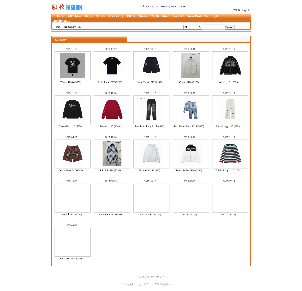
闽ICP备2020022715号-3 (151, 277)
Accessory (115, 16)
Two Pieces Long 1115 (185, 126)
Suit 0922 (186, 214)
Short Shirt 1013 (146, 214)
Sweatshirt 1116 (67, 126)
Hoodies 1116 (146, 170)
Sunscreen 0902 (68, 258)
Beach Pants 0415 (68, 170)
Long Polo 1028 (68, 214)
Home (60, 16)
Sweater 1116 (106, 126)
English (246, 10)
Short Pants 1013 (145, 82)
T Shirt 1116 (66, 82)
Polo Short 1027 (106, 82)
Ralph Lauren (160, 16)
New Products (198, 16)
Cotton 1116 (185, 82)
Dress (143, 16)
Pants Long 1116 (224, 126)
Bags (88, 16)
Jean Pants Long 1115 (146, 126)
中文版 (236, 10)
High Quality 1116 (71, 26)
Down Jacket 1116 (185, 170)
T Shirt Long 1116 (225, 170)
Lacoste (178, 16)
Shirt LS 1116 (106, 170)
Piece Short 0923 (107, 214)
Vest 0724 (226, 214)
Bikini (131, 16)
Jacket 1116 (224, 82)
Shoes (100, 16)
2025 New (74, 16)
